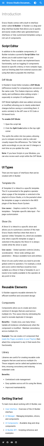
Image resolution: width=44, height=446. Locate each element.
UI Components (11, 423)
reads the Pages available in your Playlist (19, 339)
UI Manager (10, 416)
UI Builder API (11, 430)
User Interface (11, 409)
